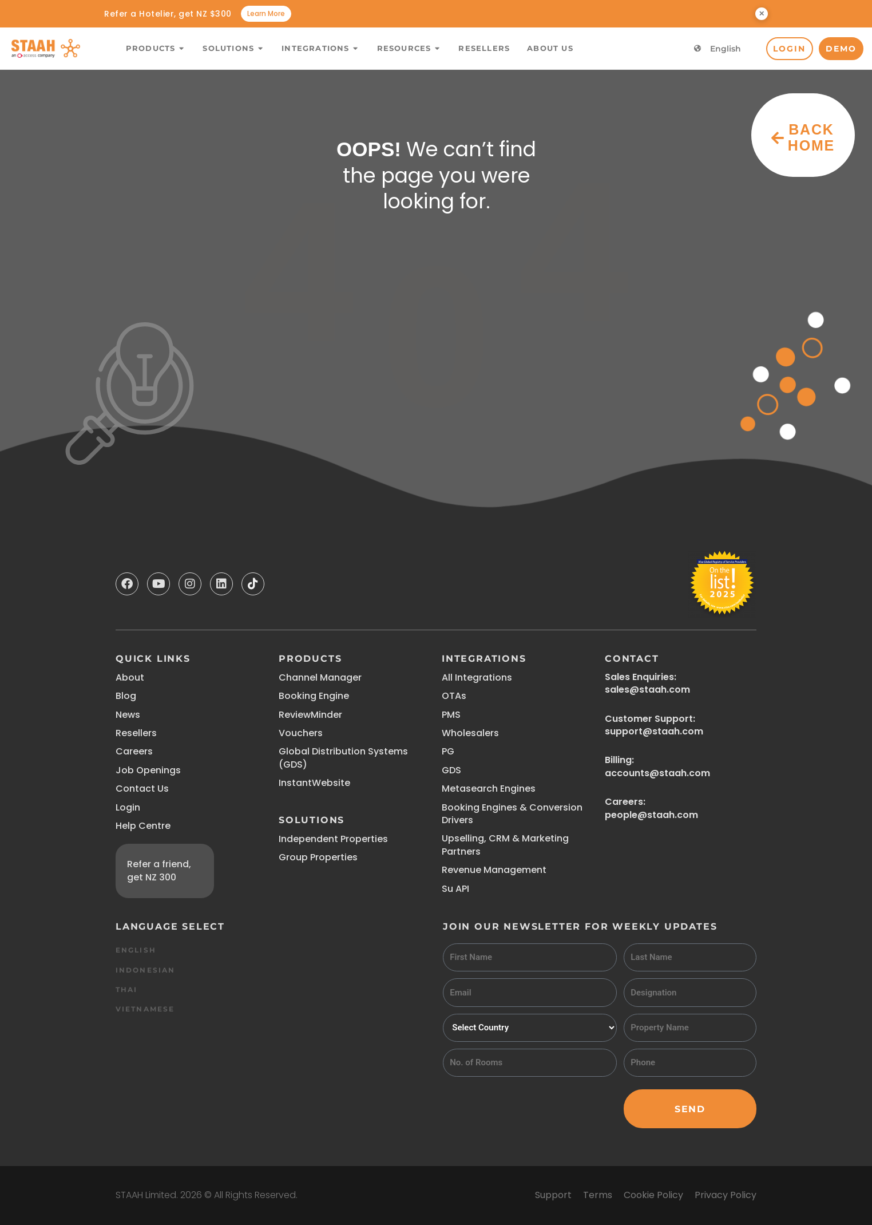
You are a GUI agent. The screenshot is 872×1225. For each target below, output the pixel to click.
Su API (455, 888)
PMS (451, 714)
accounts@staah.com (657, 773)
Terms (597, 1195)
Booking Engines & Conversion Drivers (512, 814)
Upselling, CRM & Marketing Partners (505, 845)
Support (553, 1195)
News (128, 714)
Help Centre (143, 825)
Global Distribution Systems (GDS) (343, 757)
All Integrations (477, 677)
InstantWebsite (314, 782)
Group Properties (318, 857)
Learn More (266, 13)
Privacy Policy (725, 1195)
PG (448, 751)
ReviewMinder (310, 714)
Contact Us (142, 788)
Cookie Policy (653, 1195)
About (130, 677)
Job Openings (148, 770)
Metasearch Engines (489, 788)
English (725, 49)
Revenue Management (494, 869)
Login (128, 807)
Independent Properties (333, 838)
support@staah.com (654, 731)
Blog (126, 695)
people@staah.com (651, 814)
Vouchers (301, 733)
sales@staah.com (647, 689)
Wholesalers (470, 733)
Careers (134, 751)
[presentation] (530, 1106)
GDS (451, 770)
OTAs (454, 695)
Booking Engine (314, 695)
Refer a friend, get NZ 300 (159, 870)
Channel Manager (320, 677)
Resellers (136, 733)
